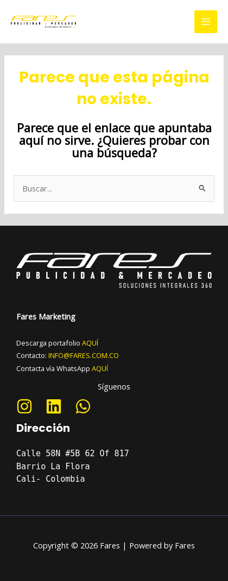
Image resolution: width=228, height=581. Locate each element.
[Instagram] (24, 406)
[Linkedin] (54, 406)
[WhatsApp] (83, 406)
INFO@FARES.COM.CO (83, 355)
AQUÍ (90, 343)
